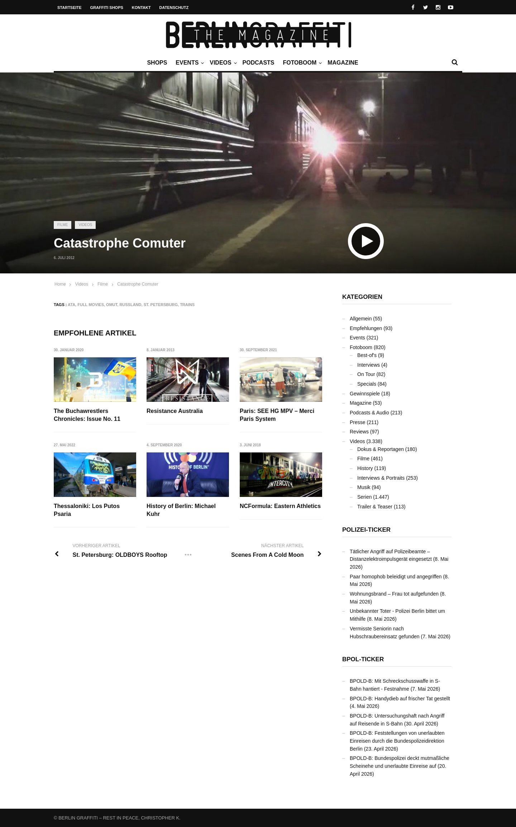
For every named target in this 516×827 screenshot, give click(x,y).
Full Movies (90, 304)
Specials (366, 384)
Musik (364, 487)
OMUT (111, 304)
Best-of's (367, 355)
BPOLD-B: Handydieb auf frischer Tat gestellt (400, 698)
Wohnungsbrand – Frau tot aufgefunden (394, 594)
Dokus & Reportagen (380, 449)
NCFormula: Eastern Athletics (280, 506)
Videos (222, 63)
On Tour (366, 374)
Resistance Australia (175, 411)
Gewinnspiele (365, 393)
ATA (71, 304)
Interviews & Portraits (381, 478)
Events (189, 63)
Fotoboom (301, 63)
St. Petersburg (161, 304)
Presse (358, 422)
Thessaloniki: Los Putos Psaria (87, 510)
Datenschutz (174, 7)
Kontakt (141, 7)
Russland (130, 304)
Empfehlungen (366, 328)
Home (60, 284)
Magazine (343, 63)
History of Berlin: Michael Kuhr (181, 510)
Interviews (368, 365)
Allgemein (361, 318)
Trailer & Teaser (374, 506)
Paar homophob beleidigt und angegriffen (396, 576)
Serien (364, 497)
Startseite (69, 7)
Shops (157, 63)
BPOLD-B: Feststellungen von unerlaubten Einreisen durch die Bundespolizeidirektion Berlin (397, 740)
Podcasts (258, 63)
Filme (62, 225)
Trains (187, 304)
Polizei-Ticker (366, 529)
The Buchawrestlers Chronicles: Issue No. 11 (87, 415)
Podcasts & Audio (369, 412)
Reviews (359, 431)
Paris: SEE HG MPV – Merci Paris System (277, 415)
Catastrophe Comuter (137, 284)
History (365, 468)
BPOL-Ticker (363, 659)
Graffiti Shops (106, 7)
